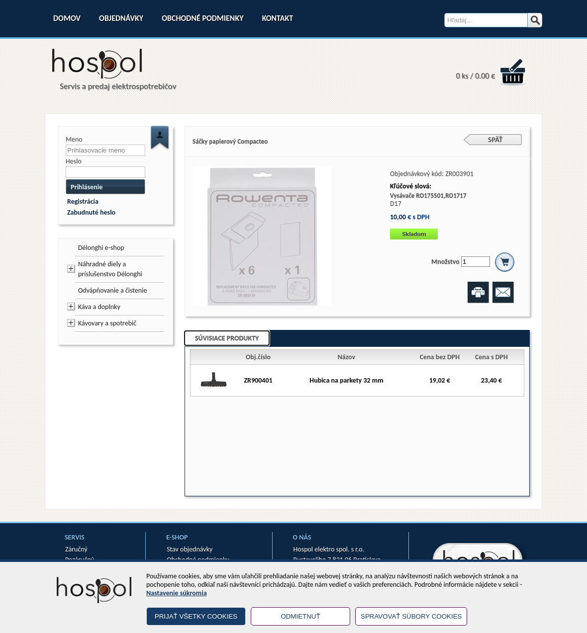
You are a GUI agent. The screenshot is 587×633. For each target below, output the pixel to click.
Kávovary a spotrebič (107, 323)
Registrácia (82, 201)
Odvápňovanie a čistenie (112, 290)
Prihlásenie (86, 187)
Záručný (76, 549)
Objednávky (121, 18)
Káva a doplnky (99, 307)
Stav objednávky (189, 549)
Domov (67, 18)
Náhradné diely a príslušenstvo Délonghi (110, 269)
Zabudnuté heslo (91, 212)
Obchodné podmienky (202, 18)
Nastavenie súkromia (176, 593)
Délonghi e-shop (101, 247)
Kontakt (277, 18)
